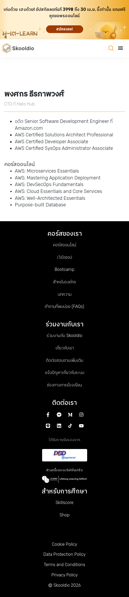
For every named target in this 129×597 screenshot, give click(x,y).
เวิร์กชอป (64, 257)
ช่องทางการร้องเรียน (64, 384)
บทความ (65, 294)
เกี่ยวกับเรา (64, 347)
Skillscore (65, 502)
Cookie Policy (64, 544)
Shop (64, 514)
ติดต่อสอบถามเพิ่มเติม (64, 360)
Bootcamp (64, 269)
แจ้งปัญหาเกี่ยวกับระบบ (64, 372)
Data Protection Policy (64, 554)
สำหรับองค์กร (64, 281)
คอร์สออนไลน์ (64, 244)
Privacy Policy (64, 574)
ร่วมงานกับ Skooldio (64, 335)
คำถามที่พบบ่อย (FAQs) (64, 306)
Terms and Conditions (64, 564)
